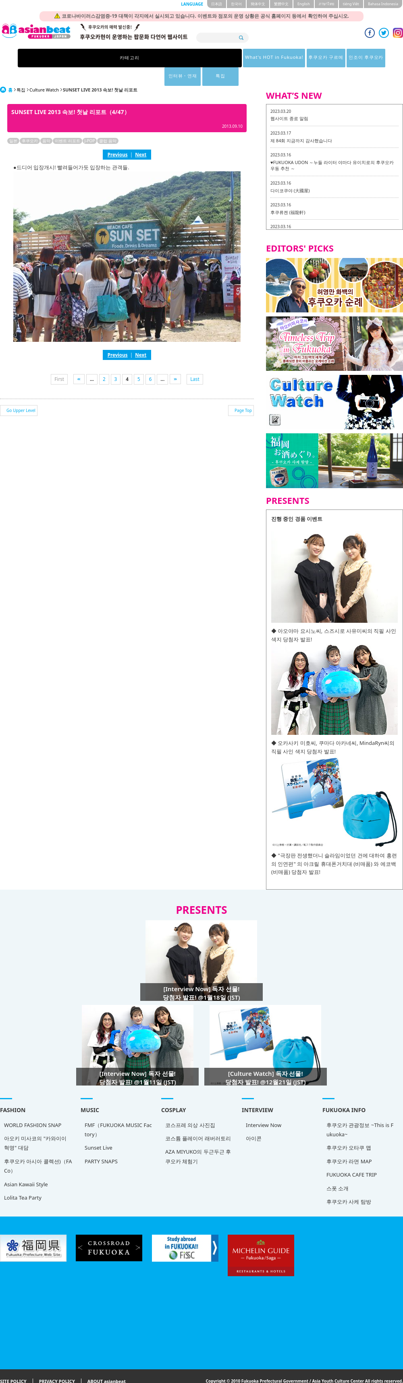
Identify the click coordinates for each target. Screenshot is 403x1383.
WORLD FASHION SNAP (32, 1106)
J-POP (90, 122)
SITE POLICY (13, 1363)
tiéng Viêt (351, 3)
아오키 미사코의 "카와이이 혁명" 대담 (35, 1124)
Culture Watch (44, 71)
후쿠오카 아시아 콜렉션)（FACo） (38, 1147)
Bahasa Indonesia (383, 3)
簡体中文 (258, 3)
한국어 (236, 3)
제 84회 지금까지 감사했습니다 (301, 122)
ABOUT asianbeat (106, 1363)
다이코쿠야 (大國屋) (290, 172)
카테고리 (82, 58)
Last (194, 360)
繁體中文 (281, 3)
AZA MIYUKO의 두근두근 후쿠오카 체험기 (198, 1137)
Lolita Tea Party (23, 1179)
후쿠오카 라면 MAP (349, 1142)
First (59, 360)
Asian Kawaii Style (26, 1165)
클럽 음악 (107, 122)
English (303, 3)
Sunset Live (98, 1129)
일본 (13, 122)
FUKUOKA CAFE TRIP (351, 1156)
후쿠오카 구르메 (193, 58)
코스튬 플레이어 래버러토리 (198, 1119)
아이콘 (254, 1119)
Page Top (243, 392)
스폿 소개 (337, 1169)
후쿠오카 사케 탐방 (348, 1183)
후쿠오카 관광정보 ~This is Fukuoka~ (359, 1111)
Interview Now (263, 1106)
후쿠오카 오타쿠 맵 (348, 1129)
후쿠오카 (30, 122)
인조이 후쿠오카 (237, 58)
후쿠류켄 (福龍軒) (287, 194)
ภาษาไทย (326, 3)
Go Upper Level (20, 392)
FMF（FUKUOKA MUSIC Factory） (118, 1111)
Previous (118, 136)
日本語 (216, 3)
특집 (321, 58)
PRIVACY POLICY (57, 1363)
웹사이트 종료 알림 (289, 100)
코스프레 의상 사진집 (190, 1106)
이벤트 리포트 (67, 122)
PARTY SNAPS (101, 1142)
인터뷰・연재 (280, 58)
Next (140, 136)
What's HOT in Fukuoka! (136, 58)
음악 (46, 122)
